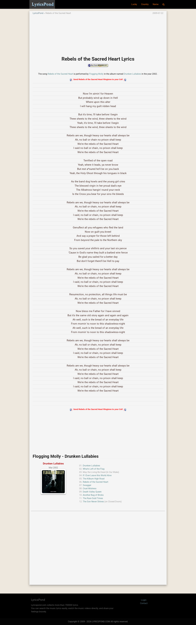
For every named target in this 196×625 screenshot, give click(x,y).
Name (155, 4)
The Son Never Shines (93, 501)
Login (143, 600)
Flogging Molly (96, 74)
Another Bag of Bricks (93, 495)
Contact (144, 603)
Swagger (87, 485)
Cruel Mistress (89, 488)
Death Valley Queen (92, 491)
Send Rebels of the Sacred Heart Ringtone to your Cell (98, 79)
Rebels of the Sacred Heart (60, 74)
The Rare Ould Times (93, 498)
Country (145, 4)
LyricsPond (38, 13)
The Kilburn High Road (93, 478)
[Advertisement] (98, 34)
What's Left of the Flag (93, 469)
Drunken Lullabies (132, 74)
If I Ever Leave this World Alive (97, 475)
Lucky (134, 4)
